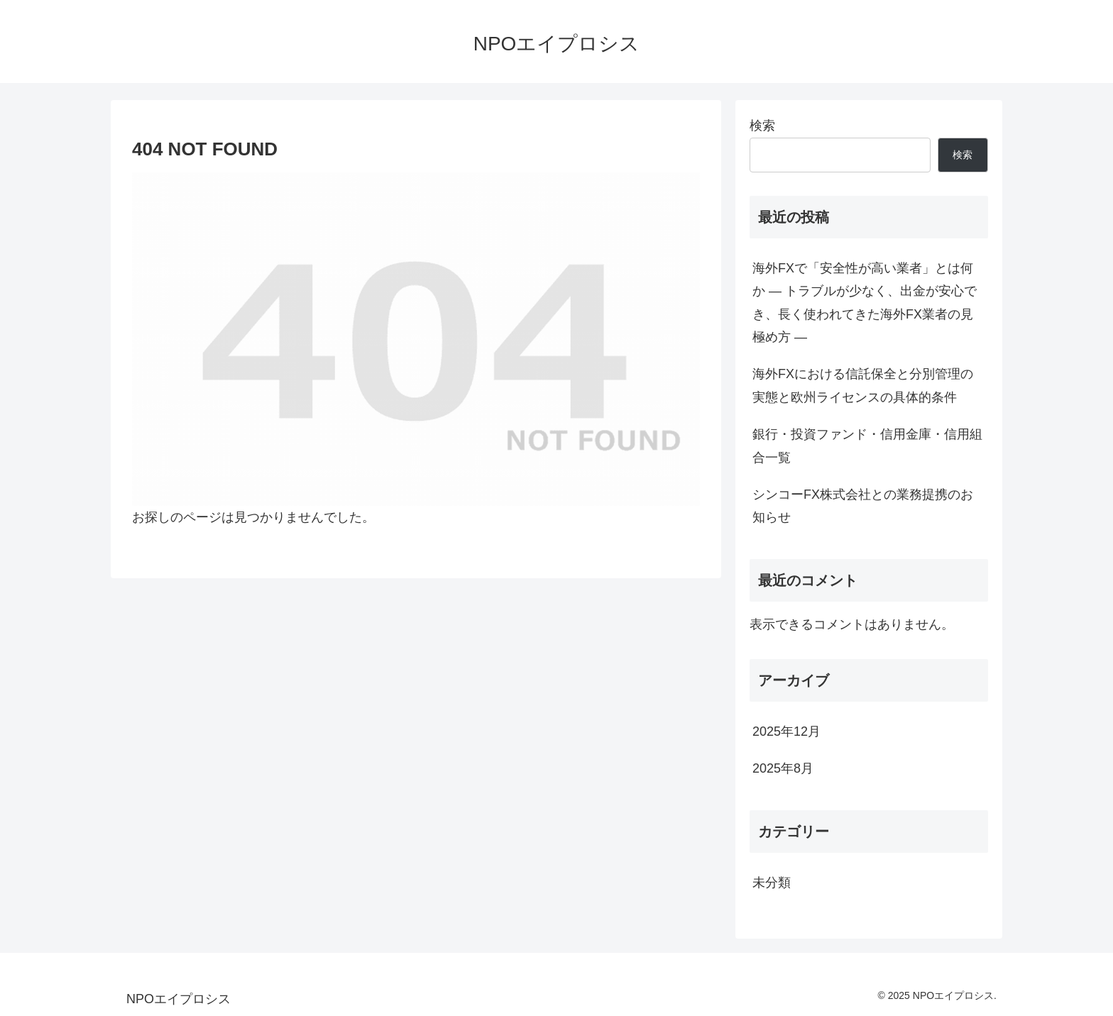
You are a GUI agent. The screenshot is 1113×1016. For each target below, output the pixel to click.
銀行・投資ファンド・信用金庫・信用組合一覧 (867, 445)
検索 (762, 125)
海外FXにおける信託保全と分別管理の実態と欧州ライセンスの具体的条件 (862, 385)
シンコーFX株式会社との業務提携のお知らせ (862, 505)
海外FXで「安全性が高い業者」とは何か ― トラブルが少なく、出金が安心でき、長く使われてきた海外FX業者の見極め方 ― (864, 302)
